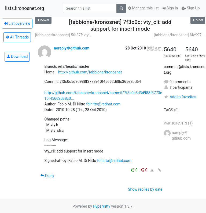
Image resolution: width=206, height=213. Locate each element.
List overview (17, 23)
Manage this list (143, 8)
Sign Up (191, 8)
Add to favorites (180, 97)
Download (17, 56)
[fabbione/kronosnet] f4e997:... (179, 35)
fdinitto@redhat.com (103, 104)
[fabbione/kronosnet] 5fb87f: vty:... (64, 35)
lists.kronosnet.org (24, 8)
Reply (47, 175)
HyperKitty (101, 206)
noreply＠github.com (71, 48)
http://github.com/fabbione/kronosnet (90, 72)
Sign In (170, 8)
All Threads (17, 37)
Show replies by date (145, 189)
